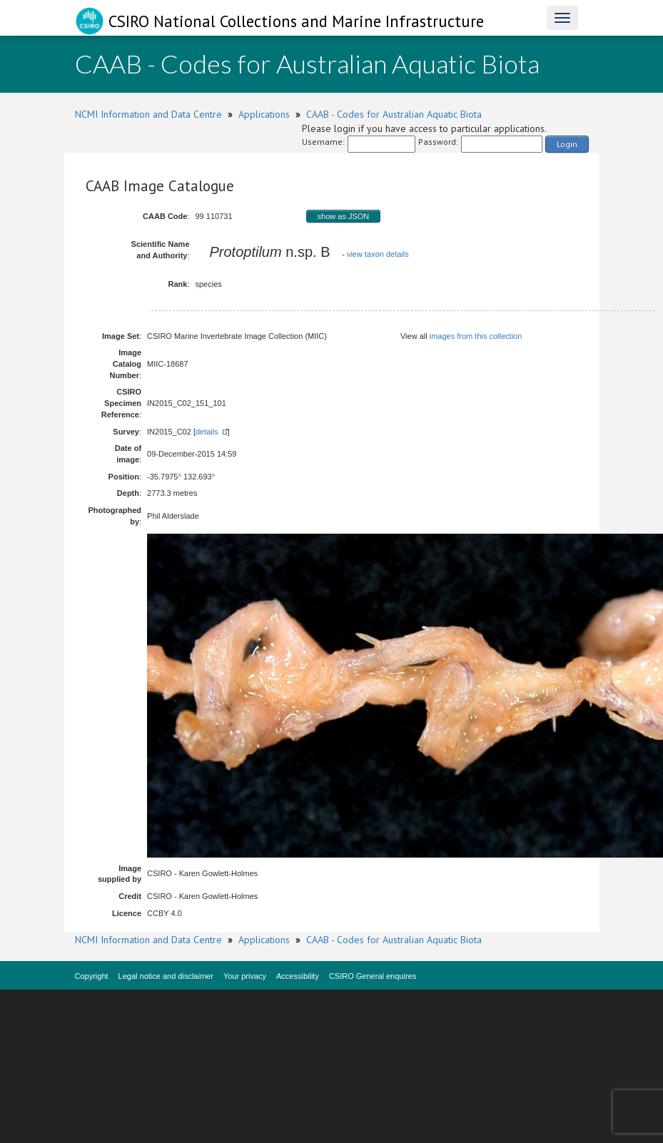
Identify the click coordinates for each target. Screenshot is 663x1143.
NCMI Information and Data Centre (148, 114)
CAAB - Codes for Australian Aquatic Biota (394, 114)
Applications (264, 114)
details (207, 431)
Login (567, 143)
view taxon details (378, 254)
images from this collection (476, 336)
